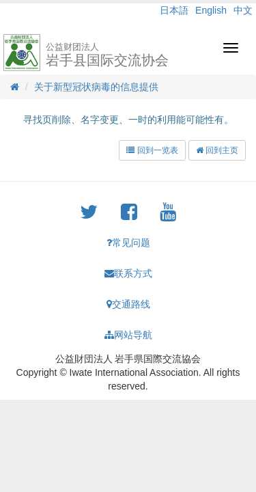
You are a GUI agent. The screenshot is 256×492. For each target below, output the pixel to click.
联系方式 (128, 273)
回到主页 (217, 150)
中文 (243, 10)
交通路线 (128, 304)
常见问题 (128, 242)
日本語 (174, 10)
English (211, 10)
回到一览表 (151, 150)
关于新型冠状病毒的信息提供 (96, 86)
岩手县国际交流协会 (107, 55)
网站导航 (128, 334)
